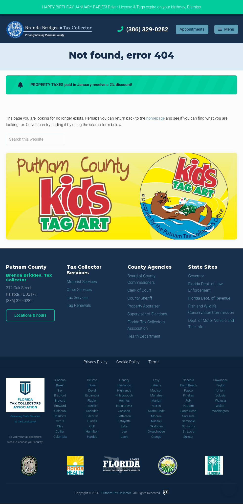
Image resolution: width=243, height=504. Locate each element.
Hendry (124, 380)
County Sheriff (140, 298)
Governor (196, 276)
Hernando (124, 385)
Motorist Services (82, 281)
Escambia (92, 395)
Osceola (188, 380)
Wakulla (220, 400)
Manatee (156, 395)
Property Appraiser (144, 306)
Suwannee (220, 380)
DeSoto (92, 380)
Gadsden (92, 411)
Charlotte (60, 416)
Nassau (156, 421)
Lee (124, 431)
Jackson (124, 411)
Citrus (60, 421)
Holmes (124, 400)
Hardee (92, 436)
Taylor (220, 385)
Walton (220, 406)
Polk (188, 400)
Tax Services (77, 297)
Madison (156, 390)
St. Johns (188, 426)
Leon (124, 436)
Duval (92, 390)
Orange (156, 436)
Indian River (124, 406)
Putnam (188, 406)
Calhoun (60, 411)
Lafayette (124, 421)
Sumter (188, 436)
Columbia (60, 436)
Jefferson (124, 416)
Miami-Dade (156, 411)
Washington (220, 411)
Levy (156, 380)
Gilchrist (92, 416)
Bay (60, 390)
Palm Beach (188, 385)
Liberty (156, 385)
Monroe (156, 416)
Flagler (92, 400)
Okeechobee (156, 431)
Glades (92, 421)
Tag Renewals (79, 305)
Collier (60, 431)
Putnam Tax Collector (116, 493)
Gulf (92, 426)
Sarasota (188, 416)
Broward (60, 406)
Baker (60, 385)
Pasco (188, 390)
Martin (156, 406)
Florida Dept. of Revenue (209, 298)
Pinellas (188, 395)
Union (221, 390)
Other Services (79, 289)
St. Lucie (188, 431)
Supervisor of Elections (147, 314)
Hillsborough (124, 395)
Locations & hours (30, 315)
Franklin (92, 406)
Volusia (221, 395)
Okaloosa (156, 426)
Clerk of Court (140, 290)
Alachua (60, 380)
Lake (124, 426)
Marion (156, 400)
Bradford (60, 395)
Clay (60, 426)
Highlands (124, 390)
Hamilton (92, 431)
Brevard (60, 400)
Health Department (144, 336)
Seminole (188, 421)
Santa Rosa (188, 411)
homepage (155, 118)
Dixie (92, 385)
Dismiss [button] (194, 7)
